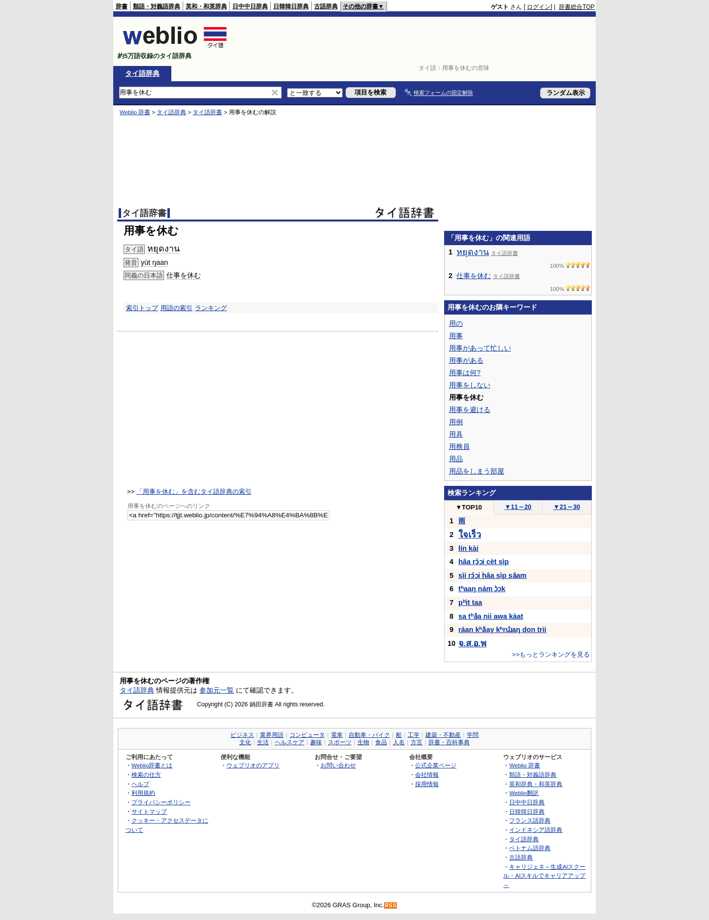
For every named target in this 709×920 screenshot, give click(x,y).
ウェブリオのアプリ (253, 765)
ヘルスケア (289, 742)
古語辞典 (326, 6)
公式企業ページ (435, 765)
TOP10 (468, 507)
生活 (263, 742)
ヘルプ (140, 784)
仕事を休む (183, 275)
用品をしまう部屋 (476, 471)
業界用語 (272, 735)
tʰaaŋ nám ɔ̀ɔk (481, 589)
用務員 (459, 446)
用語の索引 (177, 308)
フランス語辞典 (529, 820)
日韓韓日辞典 (291, 6)
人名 (399, 742)
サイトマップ (149, 811)
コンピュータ (307, 735)
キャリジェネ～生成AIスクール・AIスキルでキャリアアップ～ (544, 875)
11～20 (518, 506)
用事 (456, 336)
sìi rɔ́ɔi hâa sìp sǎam (492, 575)
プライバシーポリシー (161, 802)
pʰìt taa (470, 602)
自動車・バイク (369, 735)
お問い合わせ (338, 765)
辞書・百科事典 (449, 742)
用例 (456, 422)
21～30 (566, 506)
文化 (245, 742)
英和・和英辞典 (206, 6)
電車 (337, 735)
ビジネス (242, 735)
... (472, 644)
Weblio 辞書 (135, 112)
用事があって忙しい (480, 348)
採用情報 (427, 784)
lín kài (468, 548)
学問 (473, 735)
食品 (381, 742)
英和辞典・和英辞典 (535, 784)
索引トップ (142, 308)
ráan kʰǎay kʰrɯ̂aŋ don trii (502, 630)
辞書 (122, 6)
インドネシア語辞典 (535, 829)
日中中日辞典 (250, 6)
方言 (416, 742)
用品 (456, 459)
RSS (391, 905)
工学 (413, 735)
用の (456, 323)
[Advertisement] (415, 41)
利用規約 (143, 793)
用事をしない (469, 385)
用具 (456, 434)
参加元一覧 (216, 690)
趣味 (316, 742)
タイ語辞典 (142, 73)
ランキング (211, 308)
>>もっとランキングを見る (551, 654)
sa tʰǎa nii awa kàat (490, 616)
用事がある (466, 360)
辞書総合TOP (577, 6)
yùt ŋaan (154, 262)
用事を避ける (469, 409)
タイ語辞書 (207, 112)
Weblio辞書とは (151, 765)
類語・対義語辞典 (156, 6)
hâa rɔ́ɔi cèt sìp (483, 562)
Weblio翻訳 (523, 793)
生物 (363, 742)
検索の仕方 (146, 774)
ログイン (538, 6)
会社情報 (427, 774)
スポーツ (340, 742)
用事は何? (465, 373)
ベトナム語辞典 (529, 848)
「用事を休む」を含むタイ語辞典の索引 (194, 491)
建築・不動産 (443, 735)
